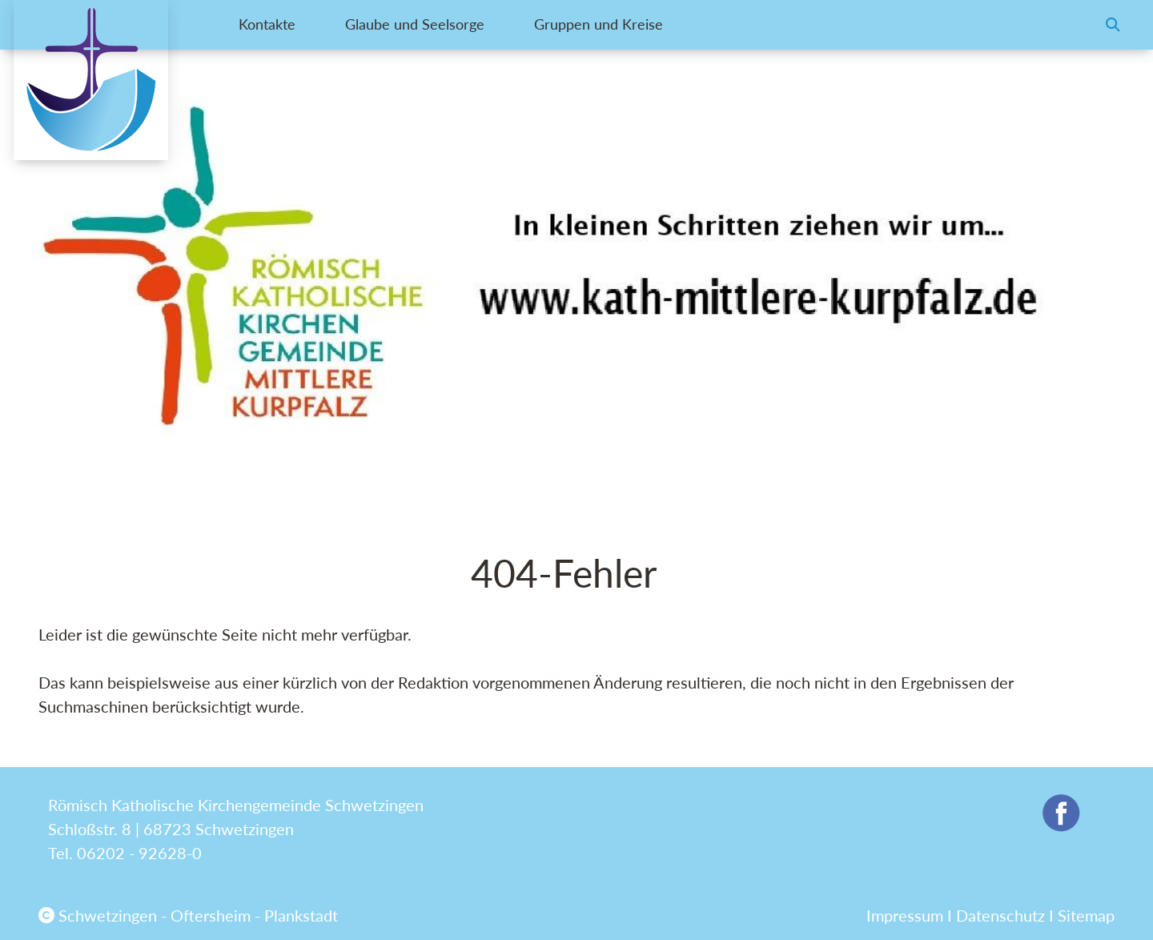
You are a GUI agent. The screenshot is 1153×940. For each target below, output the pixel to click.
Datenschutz (1000, 915)
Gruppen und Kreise (631, 24)
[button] (1113, 24)
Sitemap (1086, 915)
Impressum (904, 915)
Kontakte (269, 24)
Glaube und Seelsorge (432, 24)
